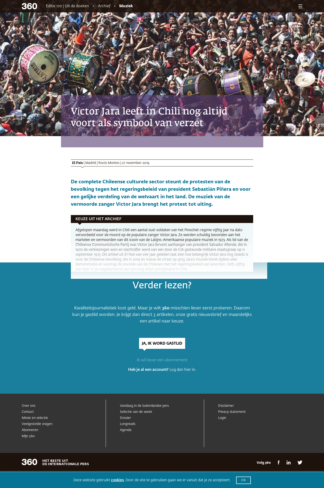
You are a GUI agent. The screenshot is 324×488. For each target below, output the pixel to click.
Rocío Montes (108, 163)
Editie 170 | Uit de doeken (67, 6)
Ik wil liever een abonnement (162, 360)
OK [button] (243, 480)
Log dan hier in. (182, 370)
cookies (117, 480)
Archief (104, 6)
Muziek (126, 6)
